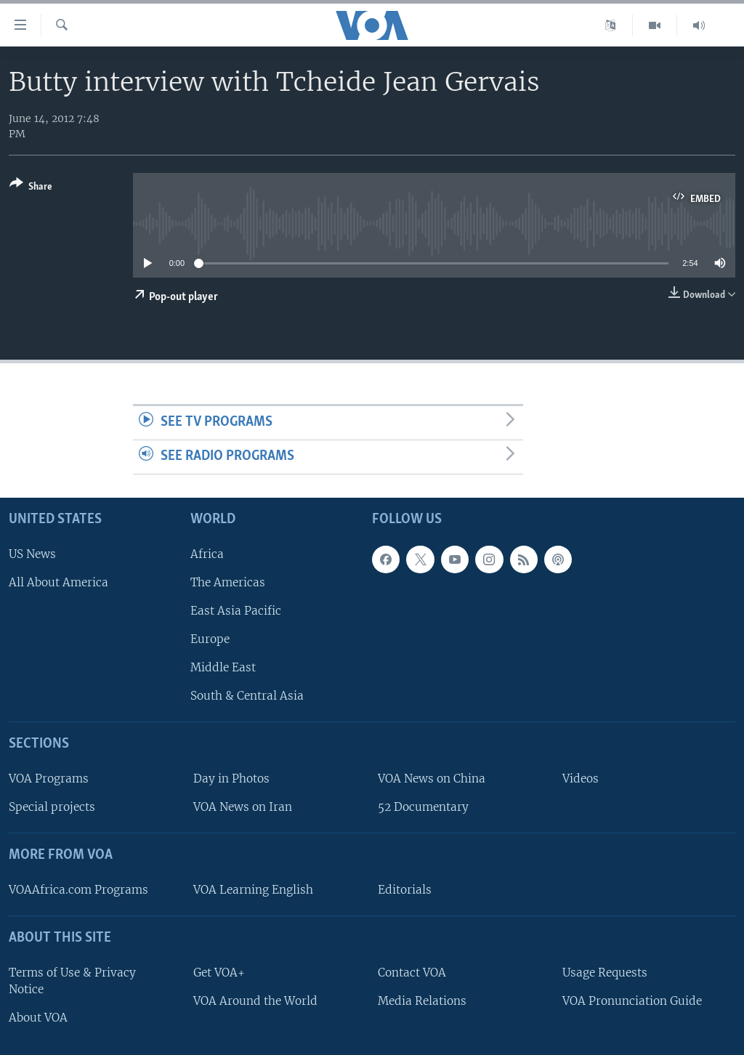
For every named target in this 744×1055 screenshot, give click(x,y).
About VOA (38, 1017)
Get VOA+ (219, 972)
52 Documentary (423, 807)
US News (32, 554)
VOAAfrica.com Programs (78, 890)
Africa (207, 554)
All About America (58, 582)
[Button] (30, 188)
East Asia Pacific (235, 611)
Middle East (223, 667)
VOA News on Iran (242, 807)
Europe (210, 639)
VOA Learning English (253, 890)
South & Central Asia (247, 696)
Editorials (405, 890)
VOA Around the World (255, 1001)
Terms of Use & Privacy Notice (72, 981)
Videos (580, 778)
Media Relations (422, 1001)
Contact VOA (412, 972)
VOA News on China (431, 778)
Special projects (52, 807)
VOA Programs (49, 778)
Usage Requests (604, 972)
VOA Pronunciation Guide (632, 1001)
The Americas (227, 582)
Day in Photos (231, 778)
